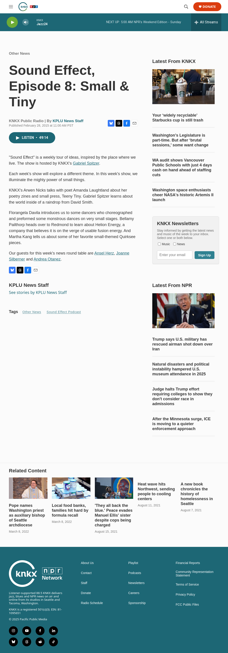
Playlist (133, 563)
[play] (12, 22)
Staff (84, 583)
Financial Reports (188, 563)
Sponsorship (137, 603)
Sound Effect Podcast (64, 312)
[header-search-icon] (186, 7)
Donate (209, 7)
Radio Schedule (92, 603)
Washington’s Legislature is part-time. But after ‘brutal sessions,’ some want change (180, 140)
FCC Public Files (187, 604)
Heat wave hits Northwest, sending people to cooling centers (156, 491)
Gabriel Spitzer (86, 163)
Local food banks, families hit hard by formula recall (70, 510)
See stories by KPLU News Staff (38, 292)
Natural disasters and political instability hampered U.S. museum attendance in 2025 (180, 369)
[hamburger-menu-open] (11, 6)
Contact (86, 573)
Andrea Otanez (47, 259)
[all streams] (206, 22)
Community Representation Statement (195, 573)
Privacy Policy (185, 594)
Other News (19, 53)
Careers (133, 593)
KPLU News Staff (68, 121)
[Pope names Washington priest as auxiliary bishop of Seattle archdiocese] (28, 488)
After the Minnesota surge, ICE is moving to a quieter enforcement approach (181, 424)
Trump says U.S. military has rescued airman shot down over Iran (182, 344)
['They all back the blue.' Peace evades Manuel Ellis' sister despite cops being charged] (114, 488)
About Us (87, 563)
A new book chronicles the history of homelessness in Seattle (197, 494)
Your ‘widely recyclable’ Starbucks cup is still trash (177, 117)
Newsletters (136, 583)
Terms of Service (187, 584)
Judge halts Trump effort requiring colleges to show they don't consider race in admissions (182, 396)
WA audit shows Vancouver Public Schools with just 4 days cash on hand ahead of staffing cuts (182, 167)
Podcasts (134, 573)
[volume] (25, 22)
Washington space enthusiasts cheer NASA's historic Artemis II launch (183, 195)
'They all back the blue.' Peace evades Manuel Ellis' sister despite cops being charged (113, 515)
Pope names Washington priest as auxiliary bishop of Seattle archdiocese (27, 515)
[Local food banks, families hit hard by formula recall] (71, 488)
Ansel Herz (104, 253)
